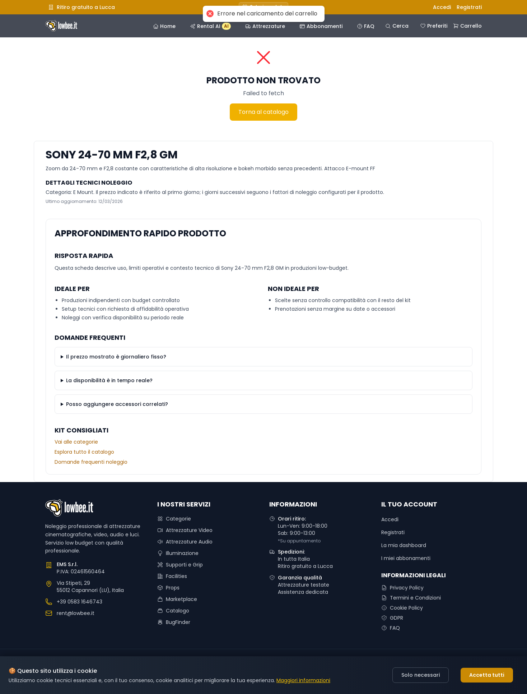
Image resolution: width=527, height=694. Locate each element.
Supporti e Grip (180, 564)
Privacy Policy (402, 587)
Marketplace (177, 599)
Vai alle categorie (76, 441)
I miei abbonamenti (405, 558)
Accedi (442, 7)
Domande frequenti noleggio (91, 462)
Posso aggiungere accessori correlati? (117, 404)
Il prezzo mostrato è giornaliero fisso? (116, 356)
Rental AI (210, 26)
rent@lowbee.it (75, 613)
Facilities (172, 576)
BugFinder (173, 622)
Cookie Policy (402, 607)
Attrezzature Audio (185, 541)
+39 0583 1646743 (79, 601)
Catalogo (173, 610)
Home (164, 26)
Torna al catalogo (263, 112)
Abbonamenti (320, 26)
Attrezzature (265, 26)
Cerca (397, 25)
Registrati (469, 7)
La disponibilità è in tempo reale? (109, 380)
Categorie (174, 518)
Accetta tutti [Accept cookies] (486, 675)
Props (168, 587)
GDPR (392, 617)
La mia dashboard (403, 545)
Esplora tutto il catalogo (84, 451)
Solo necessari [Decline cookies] (420, 675)
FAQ (365, 26)
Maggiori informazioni (303, 680)
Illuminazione (178, 553)
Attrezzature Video (185, 530)
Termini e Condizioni (411, 597)
